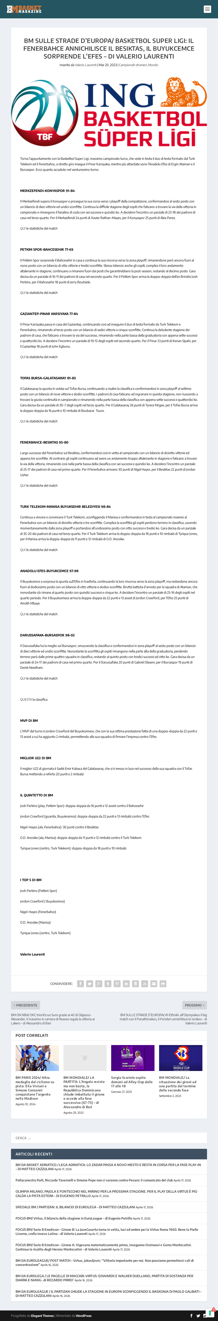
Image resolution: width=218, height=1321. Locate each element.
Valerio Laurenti (86, 65)
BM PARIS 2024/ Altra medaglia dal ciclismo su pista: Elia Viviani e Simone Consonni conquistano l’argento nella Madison (35, 1088)
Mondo (153, 65)
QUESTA (26, 699)
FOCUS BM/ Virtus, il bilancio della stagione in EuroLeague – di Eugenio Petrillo (74, 1218)
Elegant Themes (42, 1316)
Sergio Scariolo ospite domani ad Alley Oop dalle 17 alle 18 (132, 1082)
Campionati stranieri (133, 65)
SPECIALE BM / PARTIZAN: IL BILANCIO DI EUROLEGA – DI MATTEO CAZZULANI (75, 1207)
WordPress (83, 1316)
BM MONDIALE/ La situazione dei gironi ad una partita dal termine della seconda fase (177, 1084)
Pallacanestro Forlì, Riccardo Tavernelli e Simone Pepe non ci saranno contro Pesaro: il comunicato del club (94, 1180)
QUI (23, 228)
